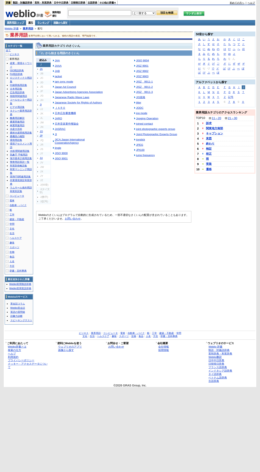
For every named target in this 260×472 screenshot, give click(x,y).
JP (41, 135)
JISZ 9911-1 (144, 81)
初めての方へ (237, 2)
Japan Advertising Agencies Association (79, 92)
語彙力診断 (16, 316)
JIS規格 (140, 97)
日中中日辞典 (61, 2)
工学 (12, 214)
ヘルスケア (16, 238)
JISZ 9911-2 (144, 86)
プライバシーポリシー (21, 360)
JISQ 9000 (61, 153)
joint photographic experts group (155, 129)
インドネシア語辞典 (220, 370)
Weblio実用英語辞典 (20, 288)
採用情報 (163, 350)
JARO (58, 118)
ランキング (43, 22)
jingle (58, 147)
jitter (138, 102)
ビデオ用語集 (17, 107)
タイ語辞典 (215, 374)
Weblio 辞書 (12, 28)
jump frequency (145, 155)
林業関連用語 (17, 125)
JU (41, 158)
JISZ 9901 (142, 65)
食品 (12, 256)
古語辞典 (92, 2)
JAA (57, 60)
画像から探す (60, 22)
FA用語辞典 (16, 74)
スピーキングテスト (21, 320)
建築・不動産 (17, 219)
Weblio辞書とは (17, 346)
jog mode (141, 113)
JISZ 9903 (142, 76)
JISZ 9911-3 (144, 92)
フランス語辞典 (217, 367)
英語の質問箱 (17, 312)
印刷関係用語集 (18, 85)
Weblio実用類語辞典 (20, 284)
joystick (140, 139)
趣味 (12, 242)
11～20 (216, 118)
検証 (209, 148)
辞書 (8, 2)
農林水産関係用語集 (21, 132)
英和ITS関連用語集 (20, 176)
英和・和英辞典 (43, 2)
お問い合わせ (73, 218)
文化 (12, 228)
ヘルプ (251, 2)
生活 (12, 233)
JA (41, 69)
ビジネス (14, 54)
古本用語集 (16, 88)
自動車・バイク (18, 205)
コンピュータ (17, 196)
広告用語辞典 (17, 92)
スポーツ (14, 247)
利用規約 (13, 357)
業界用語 (28, 28)
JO (41, 131)
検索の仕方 (14, 350)
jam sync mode (64, 81)
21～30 (232, 118)
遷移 (209, 169)
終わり (210, 143)
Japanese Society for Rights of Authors (78, 102)
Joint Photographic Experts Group (156, 134)
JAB (57, 71)
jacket (58, 76)
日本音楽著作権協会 (67, 123)
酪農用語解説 (17, 118)
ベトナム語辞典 (217, 377)
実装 (209, 163)
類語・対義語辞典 (22, 2)
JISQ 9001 (61, 158)
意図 (209, 138)
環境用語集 (16, 140)
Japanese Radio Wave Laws (72, 97)
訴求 (209, 123)
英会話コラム (17, 303)
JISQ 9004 (142, 60)
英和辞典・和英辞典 (220, 353)
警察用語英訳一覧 (19, 162)
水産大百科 (16, 129)
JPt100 (140, 149)
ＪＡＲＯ (60, 107)
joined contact (144, 123)
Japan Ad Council (65, 86)
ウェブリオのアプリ (70, 346)
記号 (230, 97)
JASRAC (60, 129)
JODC (140, 107)
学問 (12, 224)
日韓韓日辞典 (78, 2)
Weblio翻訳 (215, 357)
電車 (12, 200)
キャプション (214, 133)
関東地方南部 (214, 128)
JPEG (139, 144)
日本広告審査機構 (65, 113)
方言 (12, 266)
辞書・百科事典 (18, 270)
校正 (209, 153)
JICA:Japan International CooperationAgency (70, 141)
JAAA (58, 65)
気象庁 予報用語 (19, 154)
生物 (12, 252)
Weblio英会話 (17, 308)
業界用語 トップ (15, 22)
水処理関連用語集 (19, 151)
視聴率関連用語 (18, 96)
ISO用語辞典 (17, 70)
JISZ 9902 (142, 71)
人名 (12, 261)
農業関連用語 (17, 121)
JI (41, 104)
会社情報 (163, 346)
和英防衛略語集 (18, 165)
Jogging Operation (147, 118)
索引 (30, 22)
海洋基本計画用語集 (21, 158)
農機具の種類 (17, 136)
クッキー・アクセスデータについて (28, 365)
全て (8, 50)
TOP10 (200, 118)
